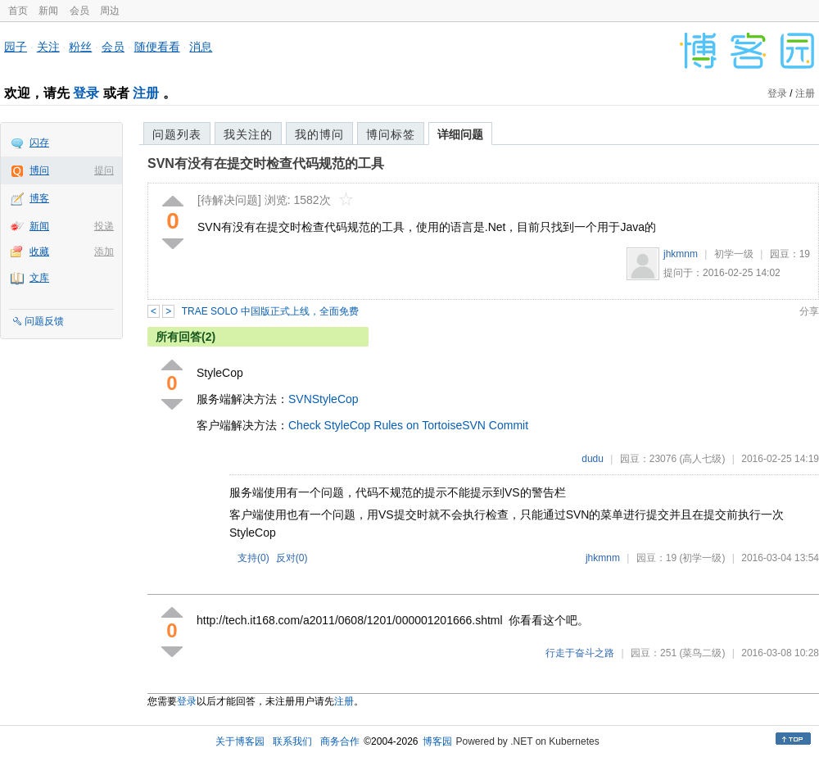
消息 (200, 46)
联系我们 (292, 741)
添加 (104, 251)
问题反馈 (44, 321)
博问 (39, 170)
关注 (48, 46)
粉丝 (80, 46)
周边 (110, 10)
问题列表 (176, 134)
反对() (292, 558)
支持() (253, 558)
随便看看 (157, 46)
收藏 (39, 251)
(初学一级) (702, 558)
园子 (15, 46)
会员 (79, 10)
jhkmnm (680, 254)
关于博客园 (240, 741)
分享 (809, 311)
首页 (18, 10)
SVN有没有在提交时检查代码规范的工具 (265, 163)
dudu (592, 459)
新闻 (48, 10)
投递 (104, 226)
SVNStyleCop (323, 399)
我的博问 (319, 134)
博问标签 (390, 134)
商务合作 (340, 741)
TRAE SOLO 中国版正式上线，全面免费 (270, 311)
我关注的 (248, 134)
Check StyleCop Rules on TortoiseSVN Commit (408, 425)
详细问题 (460, 134)
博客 (39, 198)
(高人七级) (702, 459)
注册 (146, 93)
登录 (86, 93)
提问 (104, 170)
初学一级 (733, 254)
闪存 (39, 142)
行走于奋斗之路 (579, 653)
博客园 (437, 741)
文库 (39, 277)
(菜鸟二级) (702, 653)
